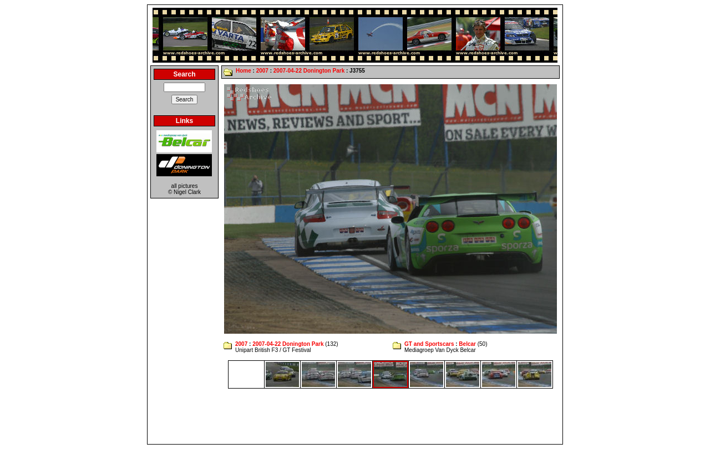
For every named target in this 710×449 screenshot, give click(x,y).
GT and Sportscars (429, 344)
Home (243, 71)
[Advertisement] (355, 416)
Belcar (467, 344)
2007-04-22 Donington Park (308, 71)
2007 (262, 71)
